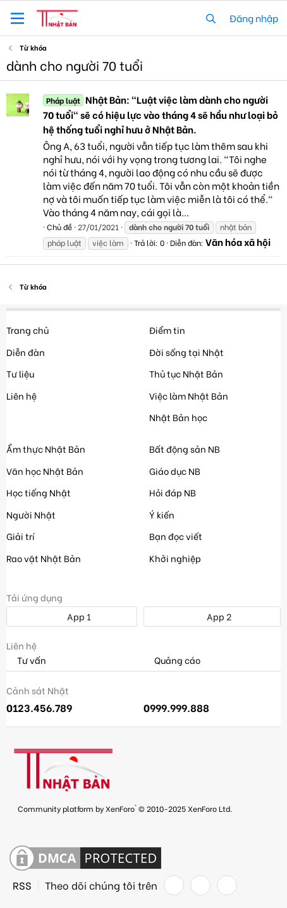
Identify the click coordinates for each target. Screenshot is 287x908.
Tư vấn (26, 660)
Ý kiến (161, 514)
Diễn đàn (25, 352)
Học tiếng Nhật (38, 492)
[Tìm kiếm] (210, 18)
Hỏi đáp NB (172, 492)
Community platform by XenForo (125, 808)
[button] (17, 18)
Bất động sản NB (184, 448)
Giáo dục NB (174, 470)
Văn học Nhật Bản (44, 470)
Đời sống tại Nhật (186, 352)
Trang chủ (27, 329)
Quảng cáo (172, 660)
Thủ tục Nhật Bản (186, 373)
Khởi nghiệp (175, 558)
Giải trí (20, 536)
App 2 (212, 616)
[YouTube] (227, 885)
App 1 (72, 616)
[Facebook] (174, 885)
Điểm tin (167, 329)
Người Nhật (31, 514)
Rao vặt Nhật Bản (43, 558)
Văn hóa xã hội (238, 241)
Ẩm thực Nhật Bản (45, 448)
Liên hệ (21, 395)
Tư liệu (20, 373)
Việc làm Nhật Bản (188, 395)
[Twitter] (200, 885)
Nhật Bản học (178, 417)
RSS (22, 885)
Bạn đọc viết (175, 536)
